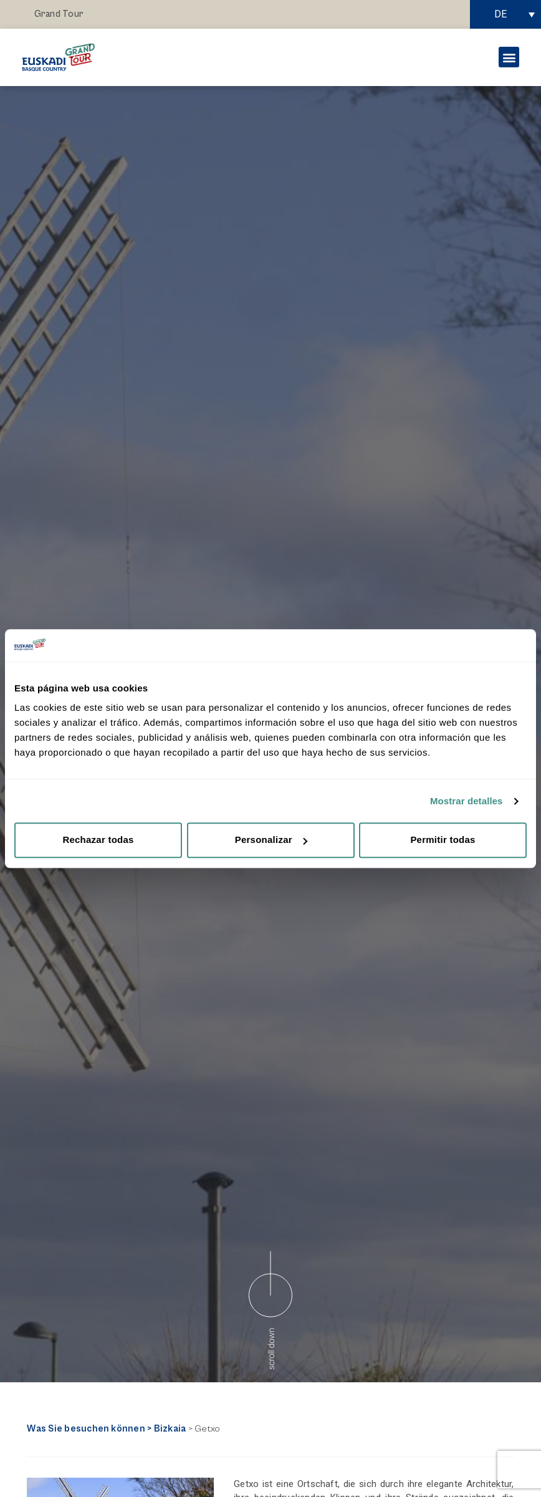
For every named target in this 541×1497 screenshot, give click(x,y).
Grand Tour (59, 14)
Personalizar (271, 840)
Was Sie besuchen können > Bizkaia (106, 1428)
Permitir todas (442, 840)
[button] (509, 57)
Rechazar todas (97, 840)
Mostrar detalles (466, 801)
